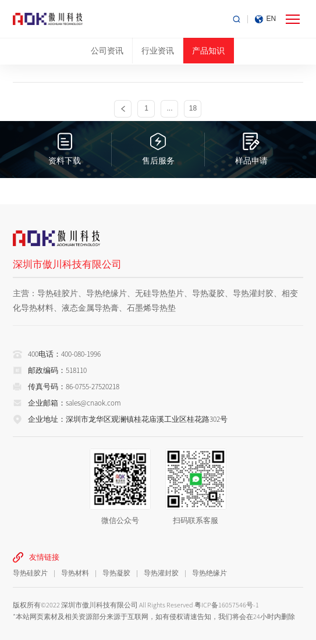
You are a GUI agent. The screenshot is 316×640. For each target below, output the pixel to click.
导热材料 (75, 572)
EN (271, 19)
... (169, 108)
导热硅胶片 (30, 572)
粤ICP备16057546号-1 (226, 604)
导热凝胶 (116, 572)
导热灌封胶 (161, 572)
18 (193, 108)
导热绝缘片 (209, 572)
